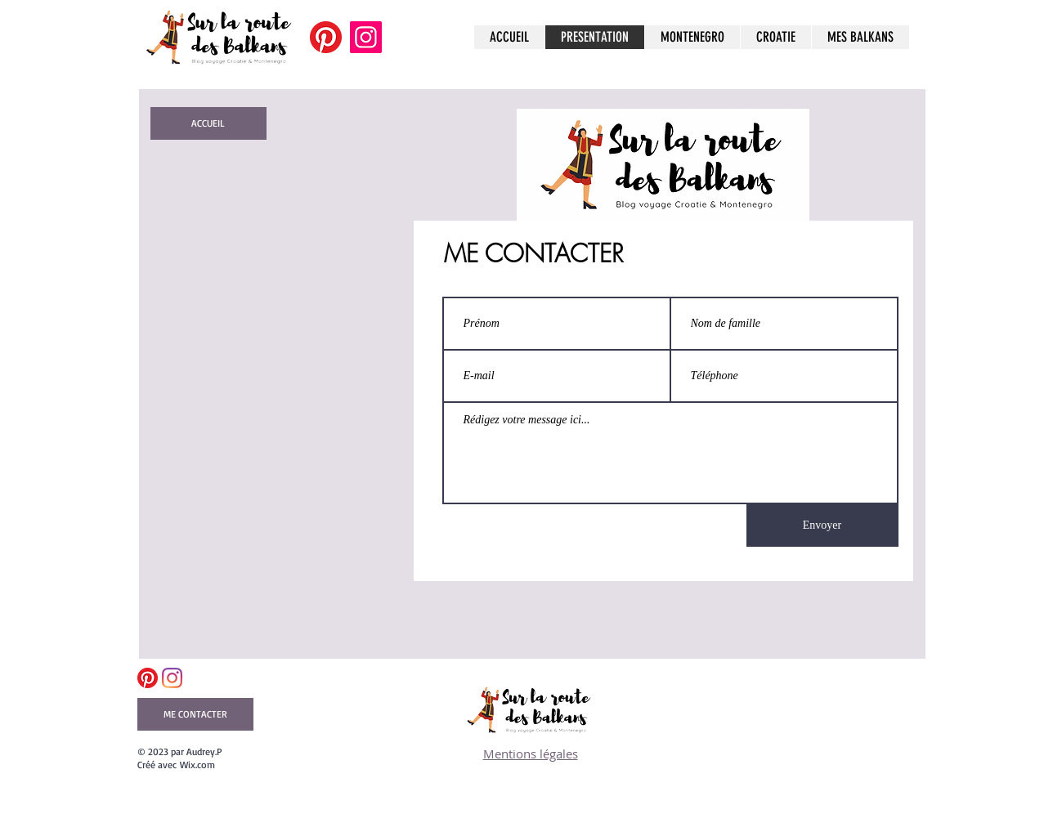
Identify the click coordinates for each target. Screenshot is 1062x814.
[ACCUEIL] (208, 123)
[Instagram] (366, 37)
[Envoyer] (822, 525)
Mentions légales (530, 753)
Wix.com (197, 764)
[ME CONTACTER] (195, 714)
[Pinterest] (326, 37)
